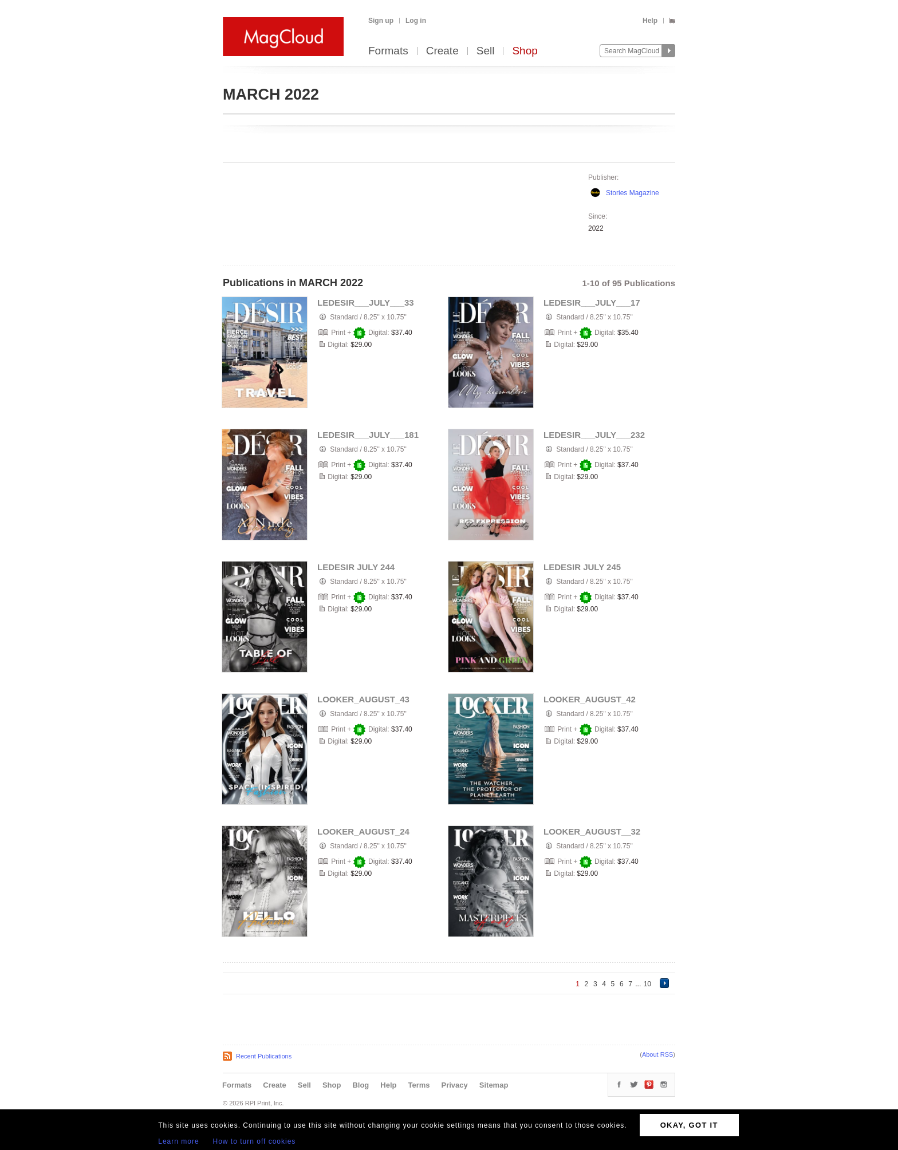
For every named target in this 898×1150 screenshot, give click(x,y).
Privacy (455, 1085)
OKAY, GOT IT (689, 1125)
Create (442, 51)
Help (650, 21)
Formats (388, 51)
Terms (419, 1085)
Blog (360, 1085)
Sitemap (494, 1085)
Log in (415, 21)
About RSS (657, 1054)
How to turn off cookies (254, 1141)
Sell (485, 51)
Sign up (380, 21)
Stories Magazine (632, 193)
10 (647, 984)
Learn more (178, 1141)
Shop (524, 51)
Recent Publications (264, 1056)
